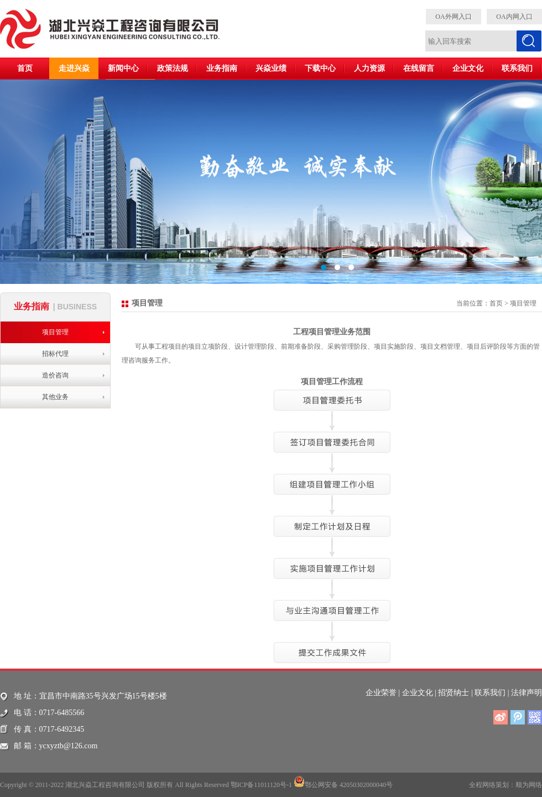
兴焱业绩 (271, 68)
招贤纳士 (453, 693)
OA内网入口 (514, 16)
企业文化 (467, 68)
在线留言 (418, 68)
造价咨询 (55, 375)
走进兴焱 (74, 68)
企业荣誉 (381, 693)
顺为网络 (528, 785)
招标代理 (55, 354)
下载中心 (320, 68)
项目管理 (55, 332)
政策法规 (172, 68)
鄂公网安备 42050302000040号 (343, 781)
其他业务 (55, 397)
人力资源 (369, 68)
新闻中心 (123, 68)
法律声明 (526, 693)
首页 (25, 68)
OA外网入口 (453, 16)
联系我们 (517, 68)
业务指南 (221, 68)
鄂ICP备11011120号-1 (261, 785)
